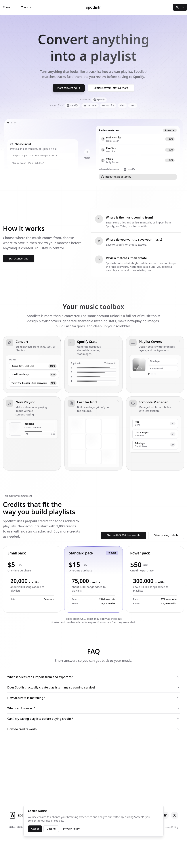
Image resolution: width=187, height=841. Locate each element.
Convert (8, 7)
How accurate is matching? (93, 698)
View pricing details (166, 535)
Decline (51, 828)
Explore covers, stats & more (111, 88)
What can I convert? (93, 708)
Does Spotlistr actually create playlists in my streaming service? (93, 687)
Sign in (180, 7)
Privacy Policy (71, 828)
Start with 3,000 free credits (123, 535)
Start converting (69, 88)
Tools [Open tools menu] (26, 7)
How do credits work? (93, 729)
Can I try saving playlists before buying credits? (93, 719)
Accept (35, 828)
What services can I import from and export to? (93, 677)
